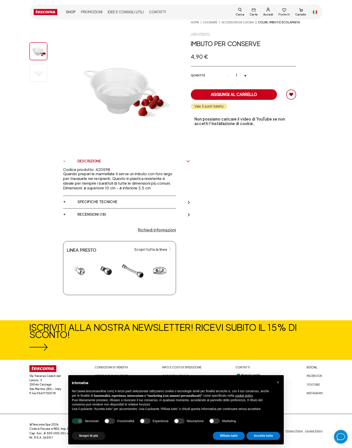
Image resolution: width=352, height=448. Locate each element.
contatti (157, 12)
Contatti (242, 367)
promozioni (91, 12)
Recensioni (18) (133, 214)
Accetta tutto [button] (263, 435)
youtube (313, 384)
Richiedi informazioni (157, 230)
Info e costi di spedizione (181, 367)
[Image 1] (42, 73)
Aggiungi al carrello (234, 94)
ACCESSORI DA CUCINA (237, 22)
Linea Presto (200, 34)
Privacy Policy (294, 430)
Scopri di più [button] (88, 435)
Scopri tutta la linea (153, 249)
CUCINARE (210, 22)
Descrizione (133, 161)
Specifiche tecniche (133, 202)
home (195, 22)
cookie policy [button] (244, 395)
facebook (314, 376)
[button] (278, 382)
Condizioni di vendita (111, 367)
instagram (315, 393)
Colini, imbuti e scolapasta (279, 22)
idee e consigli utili (126, 12)
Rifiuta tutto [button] (229, 435)
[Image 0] (42, 51)
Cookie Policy (314, 430)
